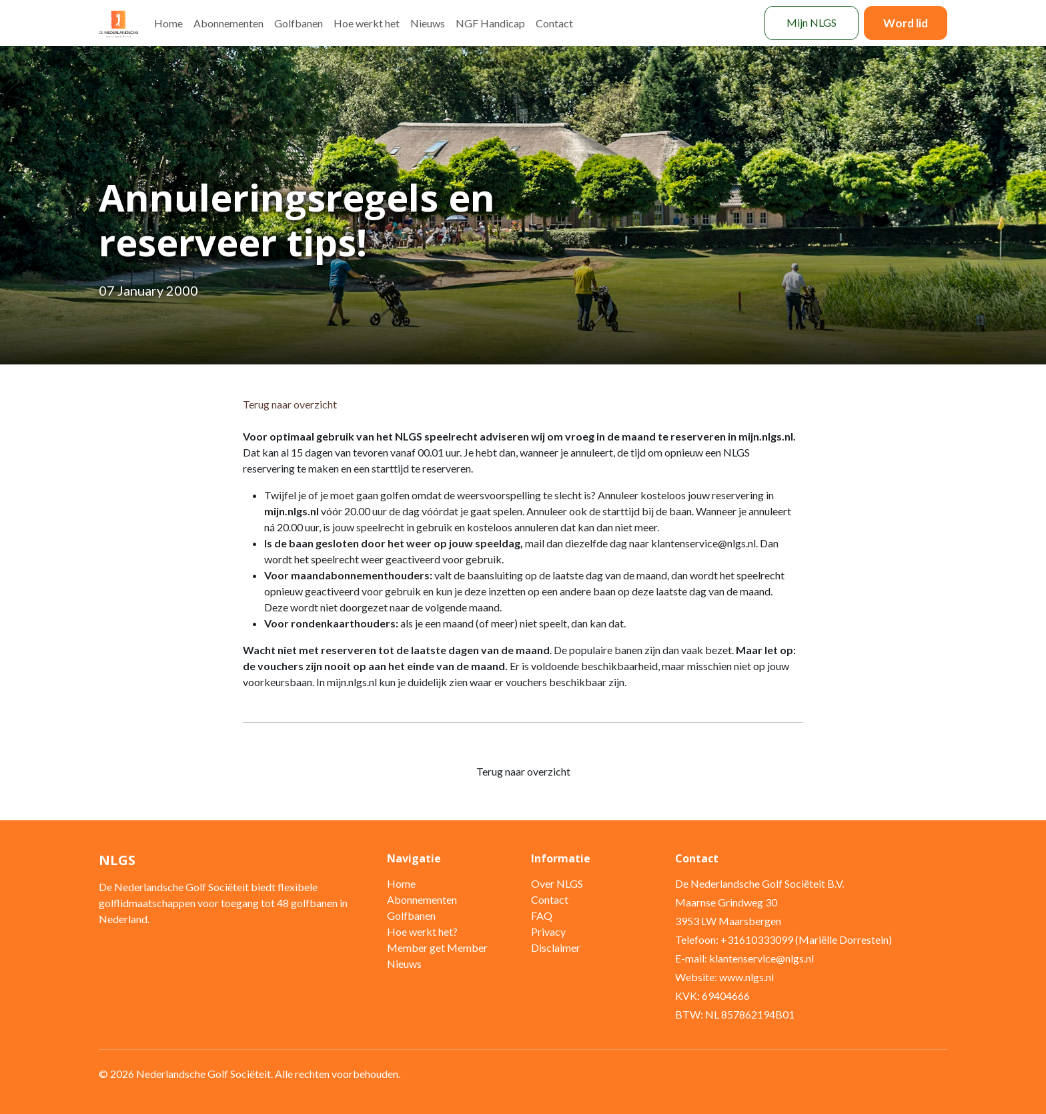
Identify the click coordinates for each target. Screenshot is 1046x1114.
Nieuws (427, 23)
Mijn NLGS (812, 22)
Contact (554, 23)
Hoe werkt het (367, 23)
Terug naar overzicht (290, 404)
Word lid (905, 23)
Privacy (548, 931)
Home (168, 23)
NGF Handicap (490, 23)
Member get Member (437, 947)
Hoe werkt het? (422, 931)
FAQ (541, 915)
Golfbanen (298, 23)
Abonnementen (228, 23)
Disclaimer (555, 947)
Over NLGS (557, 883)
